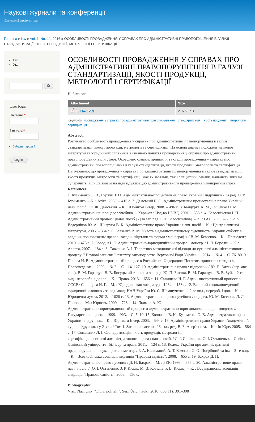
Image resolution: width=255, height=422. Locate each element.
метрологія (238, 120)
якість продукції (215, 120)
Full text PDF (85, 111)
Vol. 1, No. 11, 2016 (45, 39)
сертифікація (77, 125)
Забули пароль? (24, 146)
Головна (10, 39)
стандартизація (189, 120)
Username (18, 115)
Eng (16, 60)
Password (17, 130)
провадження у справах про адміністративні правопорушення (129, 120)
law (23, 39)
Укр (16, 64)
